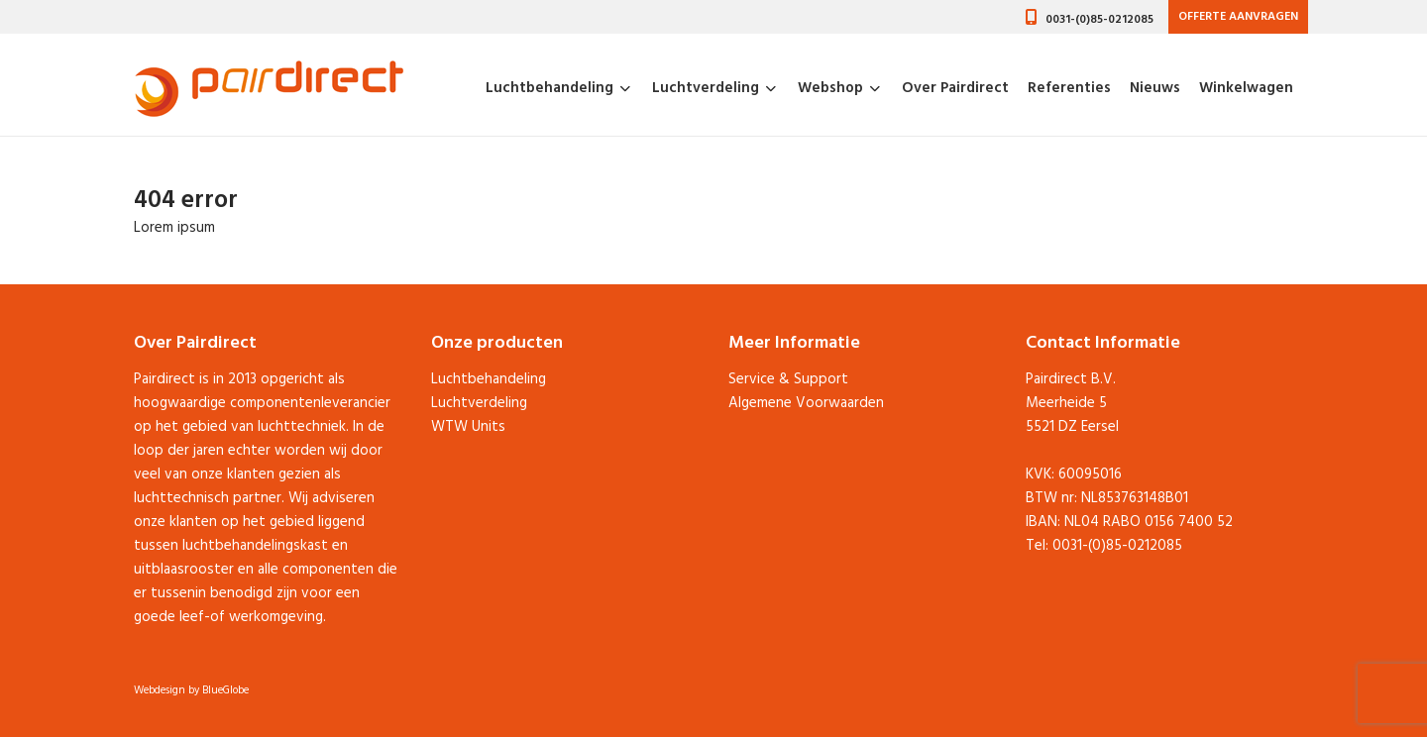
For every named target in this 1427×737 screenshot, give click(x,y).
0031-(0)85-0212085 (1099, 20)
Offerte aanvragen (1238, 17)
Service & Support (788, 379)
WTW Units (468, 427)
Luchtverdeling (705, 89)
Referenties (1069, 89)
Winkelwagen (1246, 89)
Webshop (830, 89)
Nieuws (1155, 89)
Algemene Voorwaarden (806, 403)
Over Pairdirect (955, 89)
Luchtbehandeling (549, 89)
